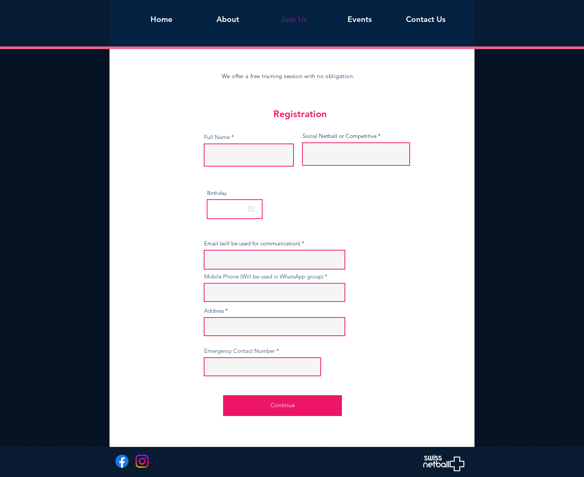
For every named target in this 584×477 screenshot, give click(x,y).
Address (214, 310)
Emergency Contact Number (239, 351)
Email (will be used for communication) (252, 243)
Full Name (217, 137)
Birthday (216, 193)
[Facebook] (122, 461)
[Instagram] (142, 461)
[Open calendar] (251, 209)
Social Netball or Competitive (339, 136)
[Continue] (282, 405)
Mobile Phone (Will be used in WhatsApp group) (263, 276)
